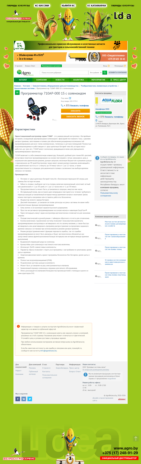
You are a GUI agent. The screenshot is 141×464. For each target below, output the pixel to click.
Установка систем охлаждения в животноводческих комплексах (115, 262)
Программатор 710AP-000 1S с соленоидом (55, 88)
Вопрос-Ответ (30, 66)
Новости (60, 80)
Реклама (32, 368)
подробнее (111, 378)
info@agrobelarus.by (48, 350)
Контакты (46, 371)
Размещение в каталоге (51, 66)
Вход (105, 66)
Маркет (18, 370)
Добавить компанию (118, 72)
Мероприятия (98, 80)
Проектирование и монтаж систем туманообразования (115, 236)
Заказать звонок (75, 116)
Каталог (23, 80)
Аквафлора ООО (102, 109)
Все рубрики (95, 73)
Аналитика (78, 80)
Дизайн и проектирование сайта (103, 399)
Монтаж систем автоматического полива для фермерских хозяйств (115, 224)
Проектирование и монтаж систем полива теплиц (115, 248)
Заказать (75, 110)
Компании (41, 80)
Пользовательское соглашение (49, 376)
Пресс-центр (119, 80)
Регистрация (119, 66)
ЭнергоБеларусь (62, 368)
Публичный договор (33, 372)
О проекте (18, 66)
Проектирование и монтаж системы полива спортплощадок (115, 275)
